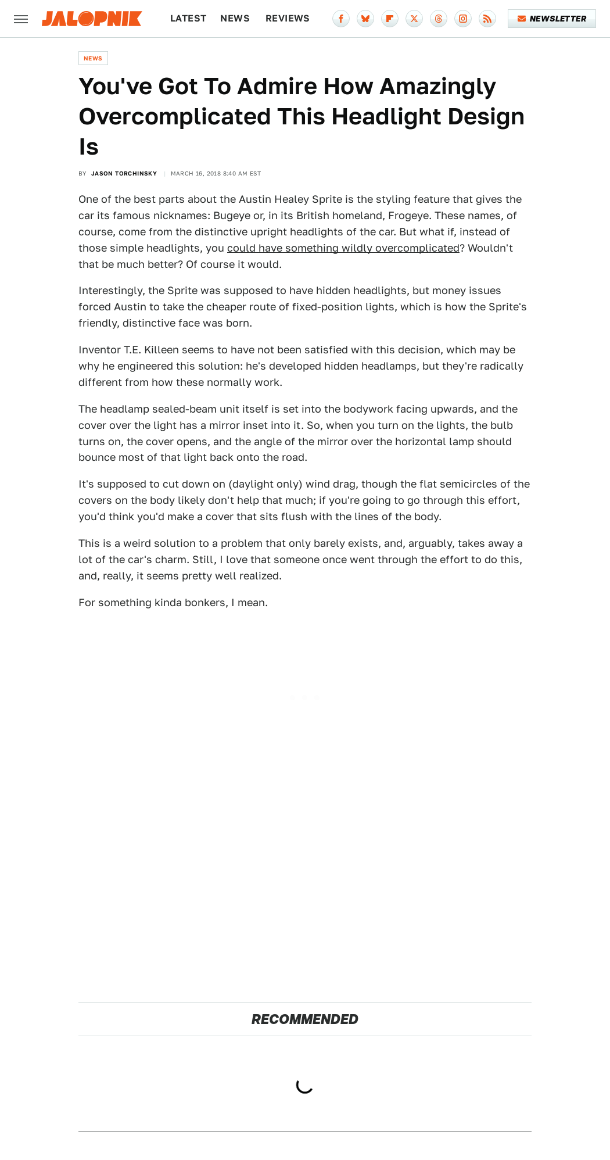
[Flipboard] (390, 18)
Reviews (287, 18)
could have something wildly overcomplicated (343, 248)
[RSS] (487, 18)
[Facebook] (341, 18)
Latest (188, 18)
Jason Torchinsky (124, 173)
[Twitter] (414, 18)
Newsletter (552, 18)
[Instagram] (463, 18)
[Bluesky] (365, 18)
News (235, 18)
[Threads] (438, 18)
